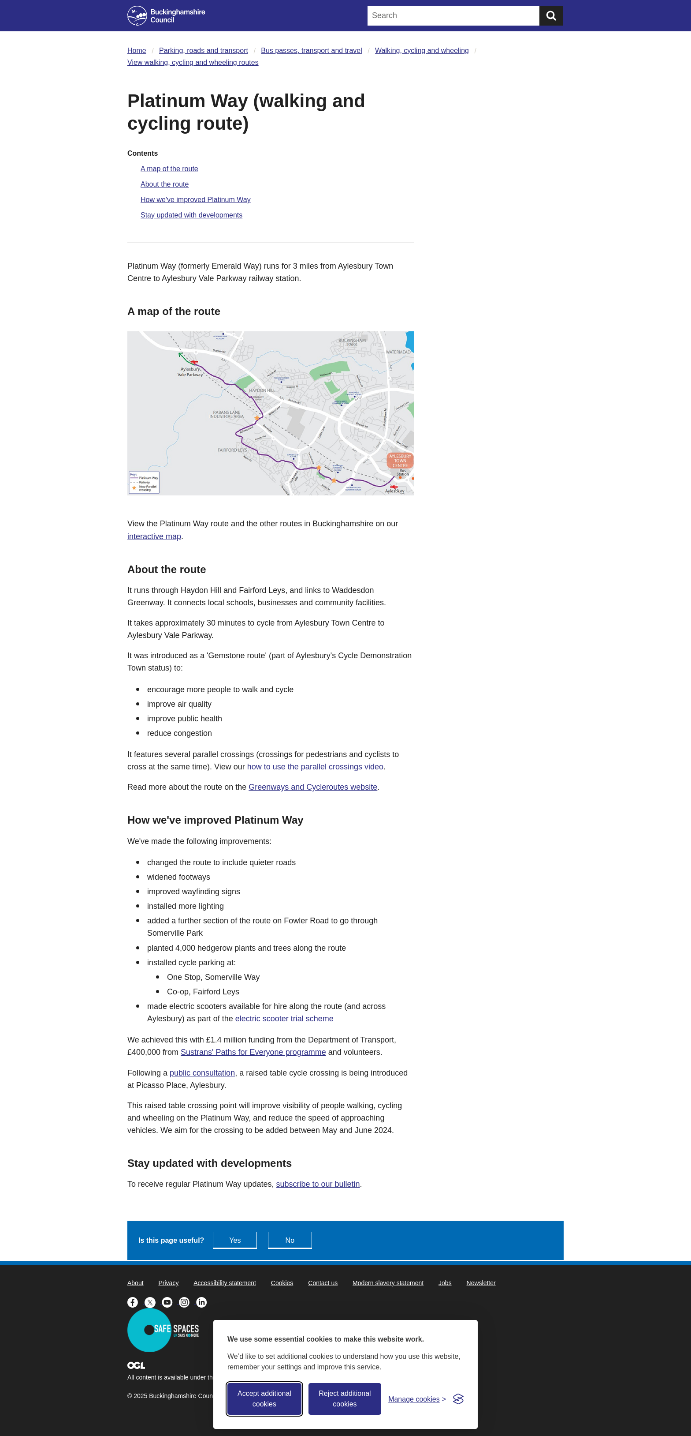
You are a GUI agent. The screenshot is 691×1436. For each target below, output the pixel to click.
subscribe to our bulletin (318, 1184)
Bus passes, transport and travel (311, 50)
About (135, 1282)
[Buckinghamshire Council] (166, 16)
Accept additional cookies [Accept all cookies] (264, 1399)
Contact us (323, 1282)
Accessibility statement (224, 1282)
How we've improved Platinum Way (196, 199)
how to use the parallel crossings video (315, 766)
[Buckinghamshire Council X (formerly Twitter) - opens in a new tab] (153, 1301)
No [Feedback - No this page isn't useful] (290, 1240)
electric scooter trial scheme (284, 1018)
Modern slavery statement (388, 1282)
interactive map (154, 536)
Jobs (445, 1282)
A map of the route (169, 168)
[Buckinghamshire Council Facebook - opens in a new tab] (136, 1301)
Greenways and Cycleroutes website (313, 787)
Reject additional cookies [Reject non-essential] (345, 1399)
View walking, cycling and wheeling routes (193, 62)
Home (136, 50)
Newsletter (481, 1282)
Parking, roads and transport (203, 50)
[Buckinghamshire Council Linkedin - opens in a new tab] (204, 1301)
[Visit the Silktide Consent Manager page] (458, 1399)
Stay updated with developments (191, 215)
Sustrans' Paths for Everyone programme (253, 1052)
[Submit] (551, 16)
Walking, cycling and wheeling (422, 50)
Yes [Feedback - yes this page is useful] (235, 1240)
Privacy (168, 1282)
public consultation (202, 1073)
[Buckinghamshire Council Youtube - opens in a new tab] (170, 1301)
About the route (165, 184)
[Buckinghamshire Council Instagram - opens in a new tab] (187, 1301)
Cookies (282, 1282)
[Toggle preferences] (417, 1399)
